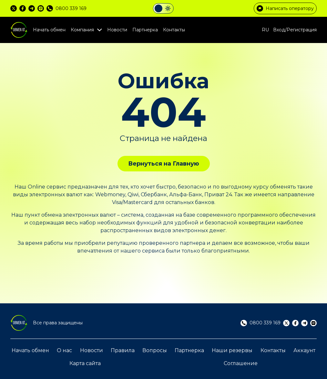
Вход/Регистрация (295, 30)
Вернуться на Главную (163, 163)
